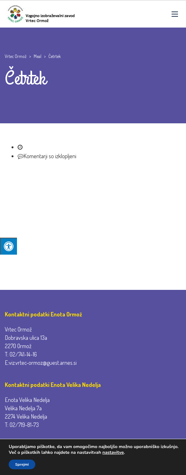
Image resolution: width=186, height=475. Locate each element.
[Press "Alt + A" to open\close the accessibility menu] (8, 246)
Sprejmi (22, 464)
